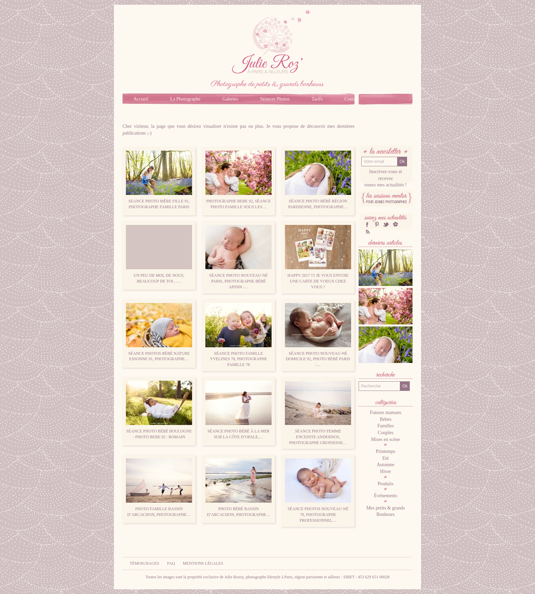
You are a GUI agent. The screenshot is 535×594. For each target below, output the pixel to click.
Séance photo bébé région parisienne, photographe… (318, 180)
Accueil (140, 99)
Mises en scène (385, 439)
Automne (385, 464)
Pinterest (377, 224)
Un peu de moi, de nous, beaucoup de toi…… (159, 254)
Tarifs (317, 99)
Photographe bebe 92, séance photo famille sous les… (238, 180)
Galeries (230, 99)
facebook (367, 224)
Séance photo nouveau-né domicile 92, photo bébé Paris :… (318, 335)
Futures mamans (385, 412)
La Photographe (185, 99)
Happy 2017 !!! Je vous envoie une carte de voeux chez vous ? (318, 257)
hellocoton (395, 224)
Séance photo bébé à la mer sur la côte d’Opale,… (238, 410)
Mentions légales (203, 563)
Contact (351, 99)
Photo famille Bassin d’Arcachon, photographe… (159, 487)
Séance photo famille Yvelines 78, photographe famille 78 (238, 335)
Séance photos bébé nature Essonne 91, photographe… (159, 332)
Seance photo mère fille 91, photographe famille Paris (159, 180)
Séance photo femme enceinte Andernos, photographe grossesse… (318, 413)
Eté (385, 458)
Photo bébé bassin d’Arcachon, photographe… (238, 487)
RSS (367, 231)
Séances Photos (275, 99)
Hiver (385, 471)
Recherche (386, 375)
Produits (386, 483)
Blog (385, 110)
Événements (385, 495)
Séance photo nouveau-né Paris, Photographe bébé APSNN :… (238, 257)
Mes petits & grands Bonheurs (385, 511)
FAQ (171, 563)
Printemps (385, 451)
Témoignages (144, 563)
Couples (385, 432)
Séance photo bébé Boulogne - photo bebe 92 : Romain (159, 410)
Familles (385, 425)
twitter (386, 224)
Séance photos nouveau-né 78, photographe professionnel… (318, 490)
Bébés (385, 419)
